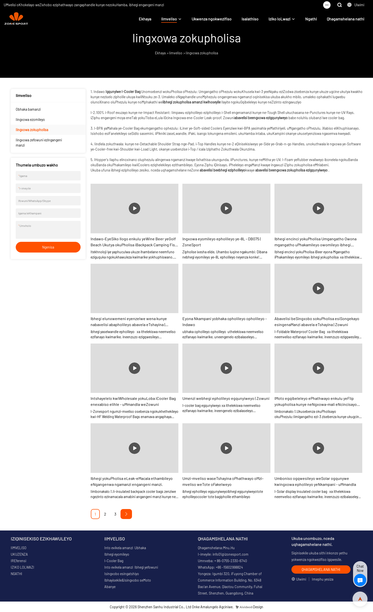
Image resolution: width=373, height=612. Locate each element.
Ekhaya (145, 18)
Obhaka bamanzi (28, 109)
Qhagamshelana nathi (345, 18)
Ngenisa (48, 247)
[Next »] (126, 514)
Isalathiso (250, 18)
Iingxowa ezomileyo (30, 119)
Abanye (110, 587)
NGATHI (16, 574)
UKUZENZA (19, 554)
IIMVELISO (18, 548)
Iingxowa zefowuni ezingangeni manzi (39, 142)
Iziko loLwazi (279, 18)
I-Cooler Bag (113, 561)
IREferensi (18, 561)
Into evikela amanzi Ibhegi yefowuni (131, 567)
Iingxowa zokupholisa (202, 53)
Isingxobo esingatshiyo (121, 574)
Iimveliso (169, 18)
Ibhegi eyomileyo (116, 554)
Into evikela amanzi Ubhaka (125, 548)
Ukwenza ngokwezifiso (212, 18)
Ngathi (311, 18)
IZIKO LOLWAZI (22, 567)
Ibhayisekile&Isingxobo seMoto (127, 580)
